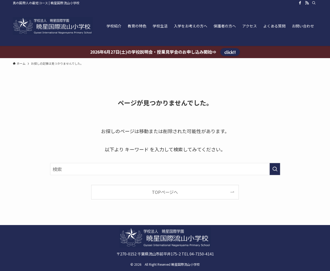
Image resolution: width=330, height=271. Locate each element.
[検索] (313, 3)
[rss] (306, 3)
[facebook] (300, 3)
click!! (230, 52)
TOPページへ (165, 192)
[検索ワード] (165, 169)
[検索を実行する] (275, 169)
